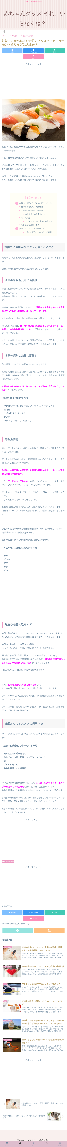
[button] (33, 56)
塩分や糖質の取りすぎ (30, 225)
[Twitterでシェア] (12, 50)
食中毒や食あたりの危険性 (32, 207)
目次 (31, 197)
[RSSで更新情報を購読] (49, 930)
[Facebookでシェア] (33, 50)
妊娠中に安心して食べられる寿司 (38, 232)
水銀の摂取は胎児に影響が (32, 211)
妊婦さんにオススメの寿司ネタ (32, 229)
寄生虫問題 (25, 218)
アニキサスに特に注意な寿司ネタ (38, 221)
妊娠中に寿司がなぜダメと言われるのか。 (36, 203)
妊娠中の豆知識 (8, 861)
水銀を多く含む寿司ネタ (35, 214)
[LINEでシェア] (55, 50)
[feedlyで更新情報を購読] (17, 930)
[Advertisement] (33, 82)
